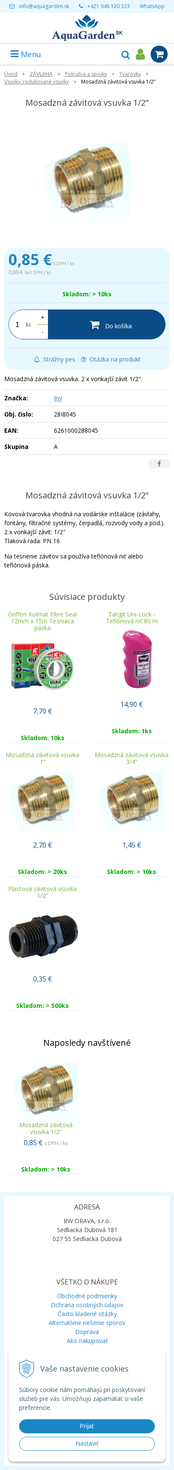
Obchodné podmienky (87, 1296)
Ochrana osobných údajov (87, 1305)
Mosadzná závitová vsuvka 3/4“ (131, 758)
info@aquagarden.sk (44, 6)
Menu (26, 54)
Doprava (87, 1332)
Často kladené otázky (87, 1314)
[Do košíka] (107, 324)
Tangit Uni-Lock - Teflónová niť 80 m (132, 617)
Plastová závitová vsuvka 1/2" (42, 892)
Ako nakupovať (87, 1341)
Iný (58, 398)
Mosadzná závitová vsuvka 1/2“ (46, 1128)
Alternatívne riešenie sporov (87, 1323)
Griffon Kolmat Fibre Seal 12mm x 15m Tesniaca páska (42, 621)
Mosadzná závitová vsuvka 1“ (42, 758)
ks (28, 324)
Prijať (87, 1426)
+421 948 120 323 (108, 6)
